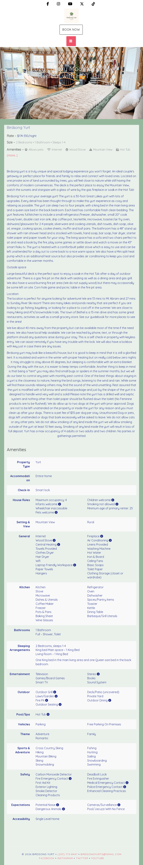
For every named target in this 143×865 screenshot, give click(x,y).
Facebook (46, 858)
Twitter (82, 858)
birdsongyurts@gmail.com (101, 854)
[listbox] (71, 83)
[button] (3, 83)
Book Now (71, 29)
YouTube (97, 858)
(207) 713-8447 (68, 854)
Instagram (65, 858)
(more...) (12, 155)
